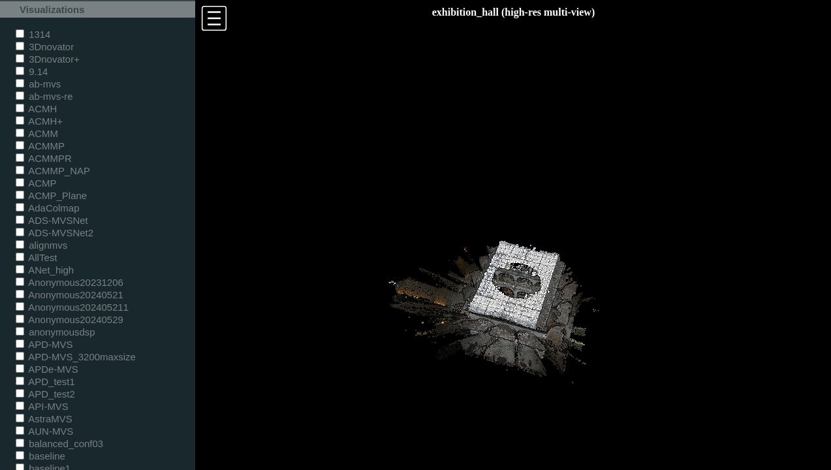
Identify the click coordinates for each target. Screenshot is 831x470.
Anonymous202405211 (72, 307)
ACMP (36, 183)
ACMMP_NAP (53, 170)
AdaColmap (47, 207)
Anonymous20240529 (69, 319)
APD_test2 (45, 394)
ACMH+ (39, 121)
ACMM (37, 133)
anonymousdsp (55, 331)
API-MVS (42, 406)
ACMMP (40, 145)
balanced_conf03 (59, 443)
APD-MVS (44, 344)
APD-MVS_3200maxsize (76, 356)
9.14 (32, 71)
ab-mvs (38, 83)
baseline (40, 456)
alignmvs (41, 245)
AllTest (36, 257)
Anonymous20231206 (69, 282)
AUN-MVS (44, 431)
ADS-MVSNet (52, 220)
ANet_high (45, 269)
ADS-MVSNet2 (54, 232)
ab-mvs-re (44, 96)
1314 (33, 34)
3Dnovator (45, 46)
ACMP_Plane (51, 195)
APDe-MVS (47, 369)
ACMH (36, 108)
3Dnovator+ (48, 59)
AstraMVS (44, 418)
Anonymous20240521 (69, 294)
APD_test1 (45, 381)
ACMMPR (44, 158)
